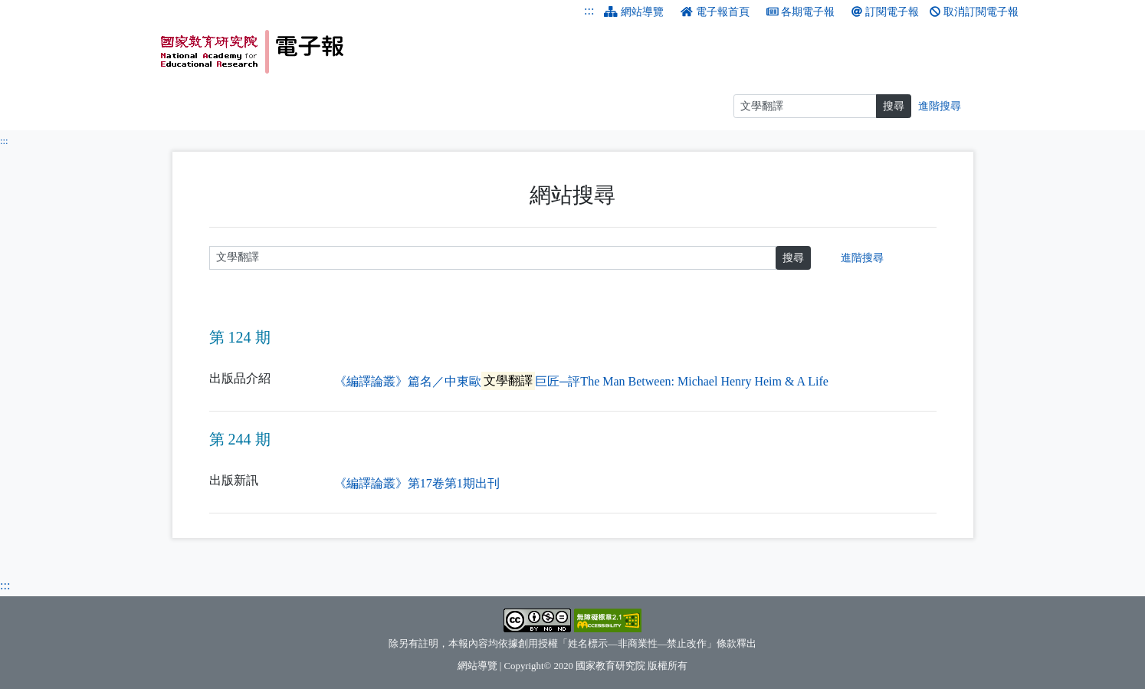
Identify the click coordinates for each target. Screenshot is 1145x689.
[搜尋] (805, 106)
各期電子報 (800, 12)
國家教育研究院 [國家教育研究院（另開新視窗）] (610, 666)
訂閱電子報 (885, 12)
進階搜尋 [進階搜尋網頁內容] (939, 106)
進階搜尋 (862, 258)
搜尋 (793, 258)
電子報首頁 (715, 12)
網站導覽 (634, 12)
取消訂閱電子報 (974, 12)
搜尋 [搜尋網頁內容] (893, 106)
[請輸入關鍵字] (493, 258)
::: (589, 10)
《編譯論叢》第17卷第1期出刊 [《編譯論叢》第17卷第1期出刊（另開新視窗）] (417, 483)
